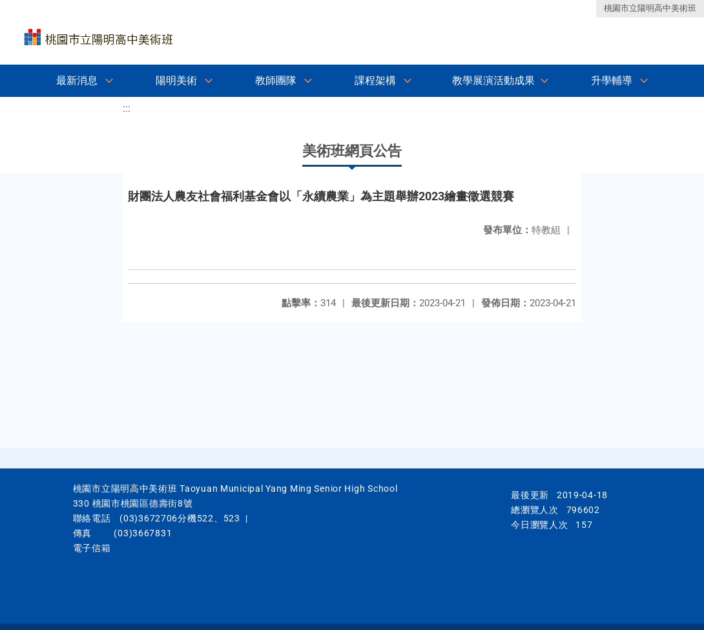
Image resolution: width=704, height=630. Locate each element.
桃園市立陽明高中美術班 (650, 8)
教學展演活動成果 (493, 80)
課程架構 (375, 80)
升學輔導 (611, 80)
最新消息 (77, 80)
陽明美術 (176, 80)
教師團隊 (275, 80)
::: (126, 108)
